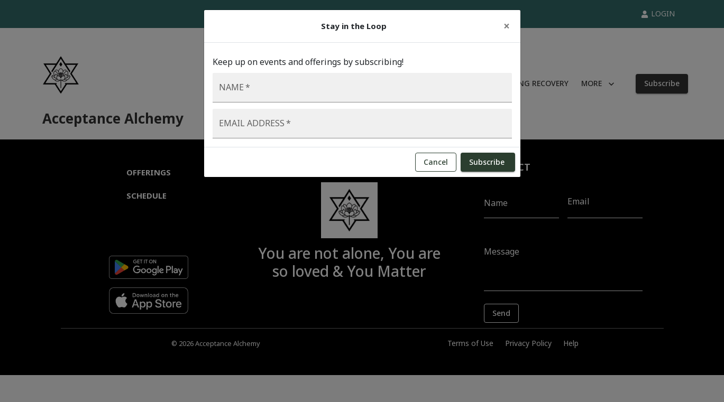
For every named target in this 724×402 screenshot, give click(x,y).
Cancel (436, 162)
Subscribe (488, 162)
